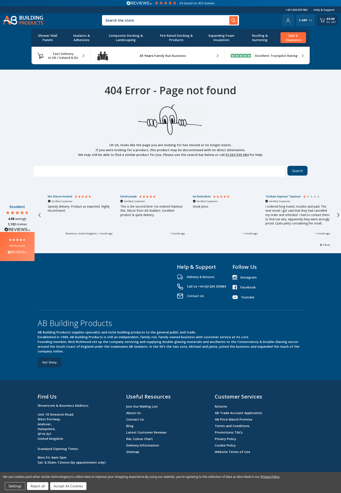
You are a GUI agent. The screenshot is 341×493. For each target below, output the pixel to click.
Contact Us (135, 419)
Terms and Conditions (232, 426)
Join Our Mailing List (142, 406)
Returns (221, 406)
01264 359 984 (237, 154)
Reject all (37, 486)
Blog (130, 426)
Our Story (49, 362)
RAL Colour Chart (139, 439)
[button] (17, 246)
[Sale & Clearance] (293, 38)
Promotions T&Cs (229, 432)
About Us (133, 413)
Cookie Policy (225, 445)
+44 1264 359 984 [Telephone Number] (296, 10)
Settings (15, 486)
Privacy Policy (225, 439)
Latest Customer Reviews (146, 432)
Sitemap (132, 452)
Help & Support (324, 10)
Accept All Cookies (68, 486)
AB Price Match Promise (233, 419)
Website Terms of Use (232, 452)
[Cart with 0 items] (327, 20)
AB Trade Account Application (238, 413)
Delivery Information (142, 445)
